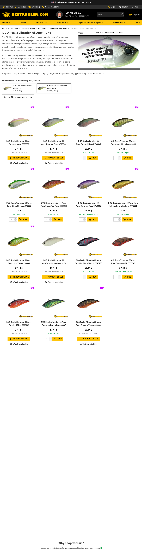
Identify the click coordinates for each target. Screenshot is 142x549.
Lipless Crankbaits (28, 28)
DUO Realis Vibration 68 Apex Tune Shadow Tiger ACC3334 (88, 323)
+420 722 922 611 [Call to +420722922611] (73, 13)
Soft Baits (40, 22)
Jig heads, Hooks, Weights (89, 22)
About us (20, 6)
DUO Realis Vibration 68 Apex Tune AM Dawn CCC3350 (19, 143)
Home (4, 28)
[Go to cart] (134, 14)
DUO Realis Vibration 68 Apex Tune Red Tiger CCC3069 (19, 323)
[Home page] (25, 14)
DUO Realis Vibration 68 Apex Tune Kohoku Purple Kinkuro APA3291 (123, 204)
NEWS (23, 22)
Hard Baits (61, 22)
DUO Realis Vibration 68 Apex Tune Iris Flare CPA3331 (88, 204)
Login (111, 7)
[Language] (124, 7)
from (72, 2)
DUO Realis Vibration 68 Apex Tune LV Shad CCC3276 (54, 262)
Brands (5, 22)
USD (135, 7)
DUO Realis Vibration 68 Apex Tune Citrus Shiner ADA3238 (19, 204)
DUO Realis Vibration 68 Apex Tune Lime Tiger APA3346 (19, 262)
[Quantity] (82, 158)
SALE (138, 22)
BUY (92, 157)
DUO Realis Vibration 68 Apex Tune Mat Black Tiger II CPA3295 (88, 262)
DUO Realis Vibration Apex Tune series (52, 28)
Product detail (19, 157)
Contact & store (50, 6)
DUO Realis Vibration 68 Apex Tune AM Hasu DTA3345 (88, 143)
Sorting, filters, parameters (19, 97)
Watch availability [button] (19, 163)
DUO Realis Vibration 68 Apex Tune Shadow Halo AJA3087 (53, 323)
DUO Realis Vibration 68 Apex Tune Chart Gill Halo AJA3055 (123, 143)
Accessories (118, 22)
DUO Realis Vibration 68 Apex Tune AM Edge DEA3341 (53, 143)
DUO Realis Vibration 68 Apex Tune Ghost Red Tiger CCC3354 (54, 204)
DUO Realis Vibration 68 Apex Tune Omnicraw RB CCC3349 (123, 262)
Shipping (34, 6)
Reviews (7, 6)
